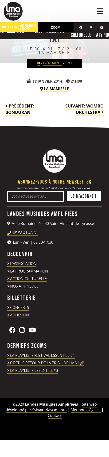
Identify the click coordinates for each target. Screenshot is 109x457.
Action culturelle (28, 278)
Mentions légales (86, 409)
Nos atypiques (24, 286)
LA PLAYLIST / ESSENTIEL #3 (34, 370)
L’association (23, 263)
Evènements (52, 63)
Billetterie (11, 27)
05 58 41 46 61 (22, 232)
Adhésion (19, 315)
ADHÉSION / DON (28, 27)
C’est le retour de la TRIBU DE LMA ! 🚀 (47, 362)
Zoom (55, 27)
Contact (55, 415)
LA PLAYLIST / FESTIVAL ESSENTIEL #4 (42, 355)
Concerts (19, 307)
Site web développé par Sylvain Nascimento (51, 407)
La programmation (29, 271)
